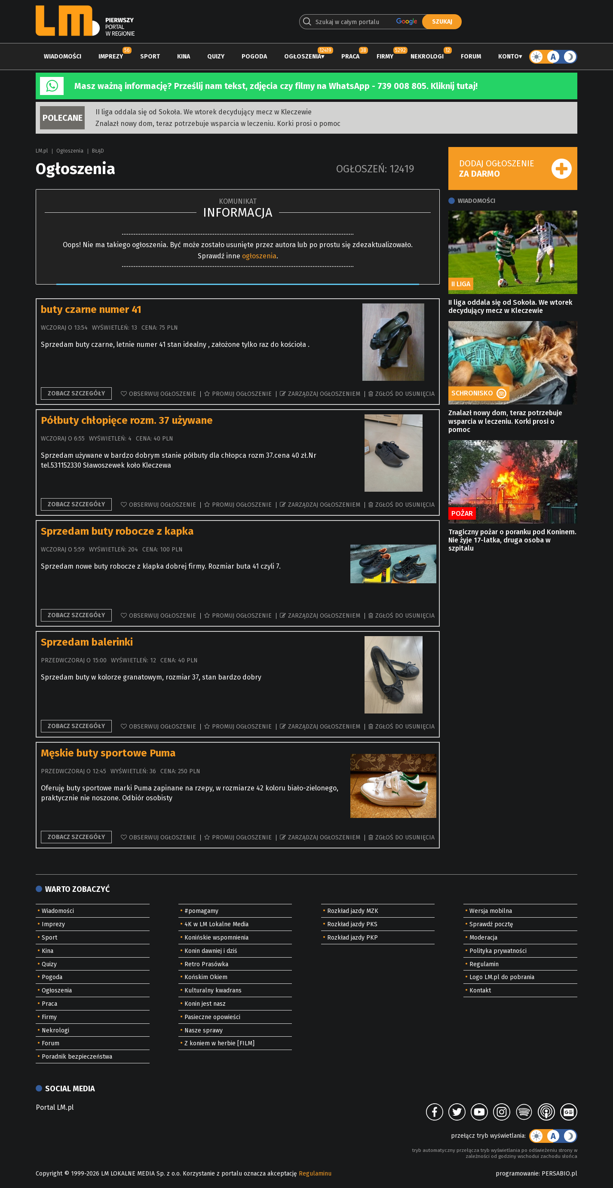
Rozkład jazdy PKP (352, 937)
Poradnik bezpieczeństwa (77, 1056)
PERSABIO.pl (559, 1173)
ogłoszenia (259, 256)
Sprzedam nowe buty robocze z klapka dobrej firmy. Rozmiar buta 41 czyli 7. (161, 566)
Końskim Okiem (205, 977)
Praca (350, 56)
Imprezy (110, 56)
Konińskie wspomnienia (216, 937)
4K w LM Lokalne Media (216, 924)
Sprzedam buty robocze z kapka (117, 531)
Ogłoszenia (302, 56)
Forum (471, 56)
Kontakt (480, 990)
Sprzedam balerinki (87, 642)
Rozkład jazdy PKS (352, 924)
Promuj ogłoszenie (242, 394)
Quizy (215, 56)
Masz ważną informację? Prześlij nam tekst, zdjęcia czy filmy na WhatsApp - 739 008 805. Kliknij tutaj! (276, 86)
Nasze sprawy (203, 1030)
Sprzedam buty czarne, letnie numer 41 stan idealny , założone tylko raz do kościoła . (175, 344)
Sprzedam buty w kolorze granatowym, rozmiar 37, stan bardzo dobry (151, 677)
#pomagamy (201, 911)
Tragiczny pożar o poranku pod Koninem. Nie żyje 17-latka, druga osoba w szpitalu (512, 540)
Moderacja (483, 937)
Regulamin (484, 964)
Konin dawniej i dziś (210, 951)
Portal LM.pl (55, 1107)
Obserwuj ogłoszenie (162, 394)
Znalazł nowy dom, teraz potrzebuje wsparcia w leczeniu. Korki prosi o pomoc (217, 123)
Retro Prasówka (206, 964)
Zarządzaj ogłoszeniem (324, 394)
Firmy (385, 56)
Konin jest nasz (205, 1003)
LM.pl (42, 151)
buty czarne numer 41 (91, 309)
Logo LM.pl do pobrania (501, 977)
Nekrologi (427, 56)
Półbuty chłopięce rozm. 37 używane (127, 420)
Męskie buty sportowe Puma (108, 753)
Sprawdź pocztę (491, 924)
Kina (183, 56)
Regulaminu (315, 1173)
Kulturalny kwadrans (213, 990)
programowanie (517, 1173)
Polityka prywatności (498, 951)
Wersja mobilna (490, 911)
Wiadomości (62, 56)
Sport (150, 56)
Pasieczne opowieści (212, 1017)
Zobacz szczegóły (76, 393)
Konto (508, 56)
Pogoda (254, 56)
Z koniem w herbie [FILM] (219, 1043)
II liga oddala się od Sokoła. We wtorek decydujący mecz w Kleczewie (203, 112)
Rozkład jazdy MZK (352, 911)
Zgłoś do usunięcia (405, 394)
